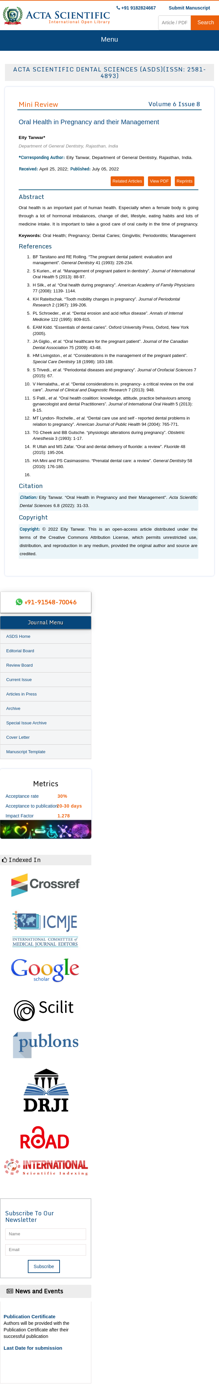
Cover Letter (18, 737)
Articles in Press (21, 694)
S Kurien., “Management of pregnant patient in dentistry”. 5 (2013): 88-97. (114, 274)
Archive (13, 708)
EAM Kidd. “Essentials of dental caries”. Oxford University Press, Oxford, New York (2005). (111, 330)
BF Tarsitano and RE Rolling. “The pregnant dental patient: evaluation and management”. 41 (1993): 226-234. (102, 259)
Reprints (184, 181)
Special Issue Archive (26, 722)
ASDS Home (18, 636)
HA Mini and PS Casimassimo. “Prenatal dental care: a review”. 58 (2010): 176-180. (112, 463)
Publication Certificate (29, 1316)
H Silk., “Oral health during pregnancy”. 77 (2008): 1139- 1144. (113, 288)
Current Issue (19, 679)
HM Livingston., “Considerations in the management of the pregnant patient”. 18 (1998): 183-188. (110, 358)
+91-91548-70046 (50, 602)
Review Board (19, 665)
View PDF (159, 181)
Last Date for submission (33, 1348)
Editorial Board (20, 650)
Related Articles (127, 181)
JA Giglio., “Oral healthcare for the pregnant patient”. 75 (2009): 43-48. (110, 344)
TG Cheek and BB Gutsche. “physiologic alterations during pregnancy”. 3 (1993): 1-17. (109, 435)
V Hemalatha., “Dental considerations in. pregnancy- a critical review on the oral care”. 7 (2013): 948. (113, 387)
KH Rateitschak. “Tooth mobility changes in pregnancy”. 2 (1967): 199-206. (106, 302)
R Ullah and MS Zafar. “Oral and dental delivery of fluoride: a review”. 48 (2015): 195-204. (109, 449)
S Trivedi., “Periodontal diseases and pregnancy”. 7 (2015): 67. (114, 373)
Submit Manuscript (189, 7)
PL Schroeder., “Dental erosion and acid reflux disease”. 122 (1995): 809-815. (108, 316)
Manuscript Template (26, 751)
